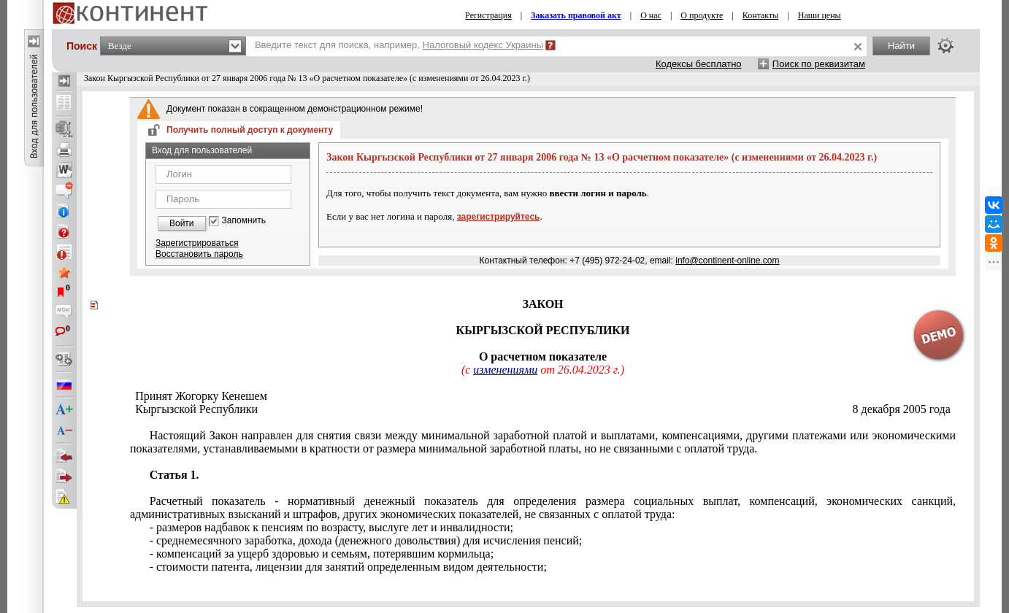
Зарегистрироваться (197, 243)
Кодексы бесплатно (699, 63)
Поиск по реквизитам (818, 63)
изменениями (505, 369)
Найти (901, 45)
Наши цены (819, 15)
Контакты (761, 15)
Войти (181, 223)
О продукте (701, 15)
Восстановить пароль (199, 254)
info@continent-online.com (727, 260)
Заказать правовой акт (576, 15)
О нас (650, 15)
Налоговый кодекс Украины (483, 44)
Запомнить (244, 220)
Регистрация (488, 15)
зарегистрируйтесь (498, 217)
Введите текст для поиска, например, (399, 44)
